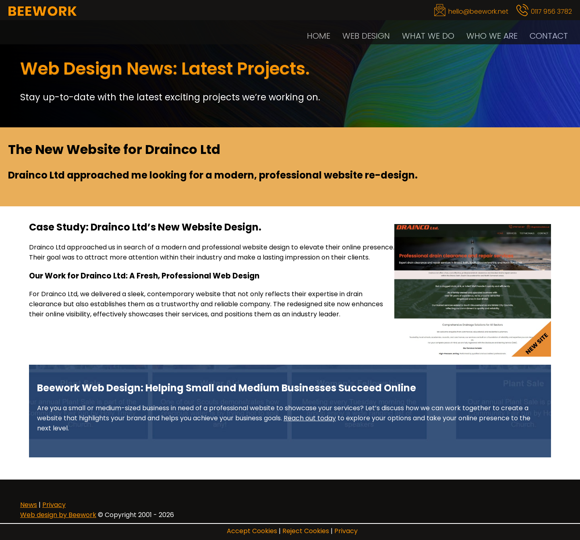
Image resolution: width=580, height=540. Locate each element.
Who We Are (492, 36)
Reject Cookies (305, 531)
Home (318, 36)
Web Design (366, 36)
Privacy (346, 531)
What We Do (428, 36)
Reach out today (310, 418)
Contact (549, 36)
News (28, 504)
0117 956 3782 (551, 11)
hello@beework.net (478, 11)
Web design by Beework (58, 514)
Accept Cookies (252, 531)
